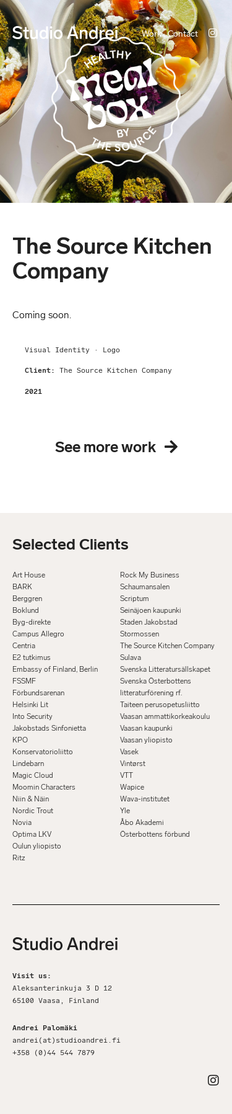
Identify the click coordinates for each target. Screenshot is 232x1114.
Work (151, 34)
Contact (183, 34)
